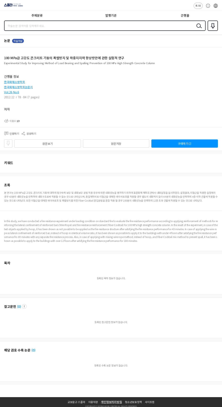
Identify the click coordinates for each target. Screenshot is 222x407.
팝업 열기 (24, 306)
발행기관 (111, 15)
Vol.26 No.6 (11, 92)
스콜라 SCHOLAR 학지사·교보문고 (12, 6)
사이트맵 (149, 402)
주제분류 (37, 15)
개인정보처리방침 (111, 402)
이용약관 (93, 402)
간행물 (185, 15)
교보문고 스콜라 (76, 402)
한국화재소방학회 (14, 82)
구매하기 (183, 143)
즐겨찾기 (212, 30)
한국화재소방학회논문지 (18, 87)
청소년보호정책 (133, 402)
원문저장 (116, 143)
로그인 (198, 5)
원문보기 (47, 143)
